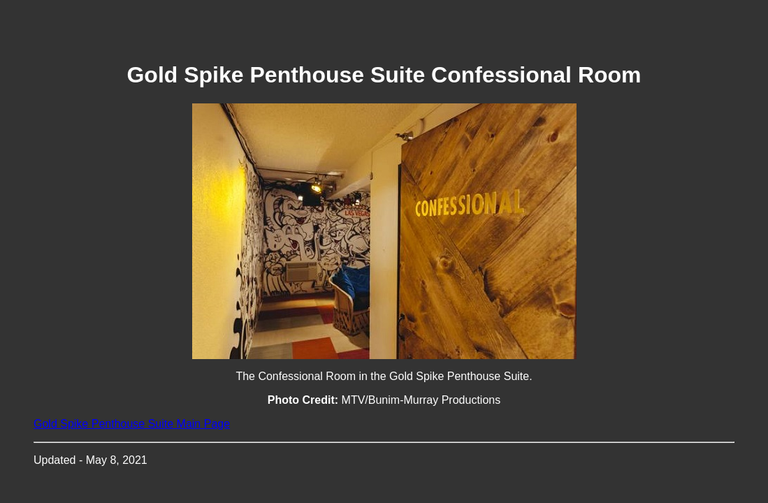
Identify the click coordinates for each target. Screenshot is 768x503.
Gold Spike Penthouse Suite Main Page (132, 424)
